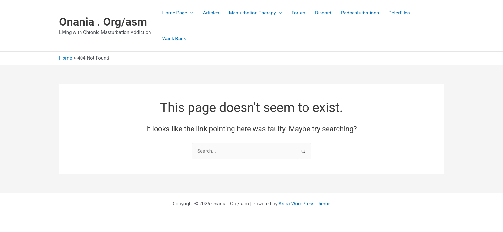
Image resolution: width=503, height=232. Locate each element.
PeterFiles (399, 13)
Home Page (177, 13)
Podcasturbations (360, 13)
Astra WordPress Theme (304, 204)
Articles (211, 13)
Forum (298, 13)
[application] (190, 13)
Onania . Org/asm (103, 22)
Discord (323, 13)
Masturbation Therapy (255, 13)
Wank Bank (174, 38)
